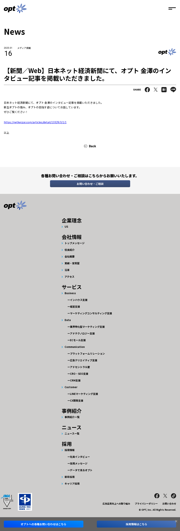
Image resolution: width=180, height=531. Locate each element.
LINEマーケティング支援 (84, 394)
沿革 (67, 270)
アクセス (69, 276)
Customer (71, 387)
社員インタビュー (80, 457)
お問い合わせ (169, 503)
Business (70, 293)
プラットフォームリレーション (87, 353)
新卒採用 (70, 477)
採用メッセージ (78, 463)
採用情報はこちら (136, 524)
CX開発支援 (76, 400)
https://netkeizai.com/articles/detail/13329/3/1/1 (35, 122)
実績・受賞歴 (72, 263)
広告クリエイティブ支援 (83, 360)
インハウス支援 (78, 300)
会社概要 (70, 256)
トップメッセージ (75, 243)
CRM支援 (75, 380)
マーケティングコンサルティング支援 (91, 313)
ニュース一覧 (72, 433)
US (66, 226)
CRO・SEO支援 (79, 373)
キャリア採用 (72, 483)
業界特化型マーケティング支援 (87, 326)
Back (92, 146)
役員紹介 (70, 250)
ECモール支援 (78, 340)
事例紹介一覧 (72, 417)
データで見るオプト (81, 470)
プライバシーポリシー (146, 503)
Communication (75, 347)
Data (68, 320)
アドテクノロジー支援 (82, 333)
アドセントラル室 (80, 367)
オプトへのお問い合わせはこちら (43, 524)
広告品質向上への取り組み (116, 503)
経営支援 (75, 306)
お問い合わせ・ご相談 (90, 184)
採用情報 (70, 450)
